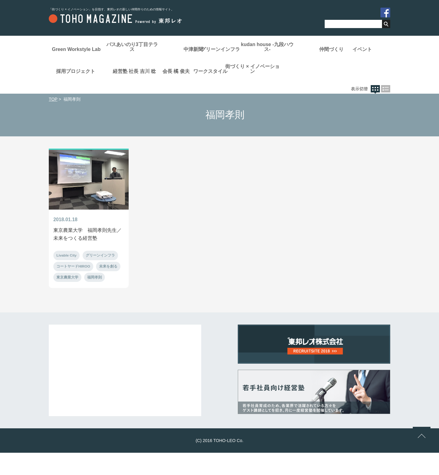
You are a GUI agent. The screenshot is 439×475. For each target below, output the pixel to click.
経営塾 (259, 67)
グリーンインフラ (259, 49)
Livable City (66, 277)
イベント (137, 67)
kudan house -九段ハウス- (320, 47)
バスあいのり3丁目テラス (137, 47)
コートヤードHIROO (73, 288)
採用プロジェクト (198, 67)
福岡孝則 (94, 299)
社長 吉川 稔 (320, 67)
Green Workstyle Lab (76, 49)
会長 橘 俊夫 (76, 90)
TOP (53, 119)
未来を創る (108, 288)
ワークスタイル (137, 90)
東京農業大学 (67, 299)
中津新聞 (198, 49)
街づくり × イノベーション (198, 88)
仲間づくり (76, 67)
